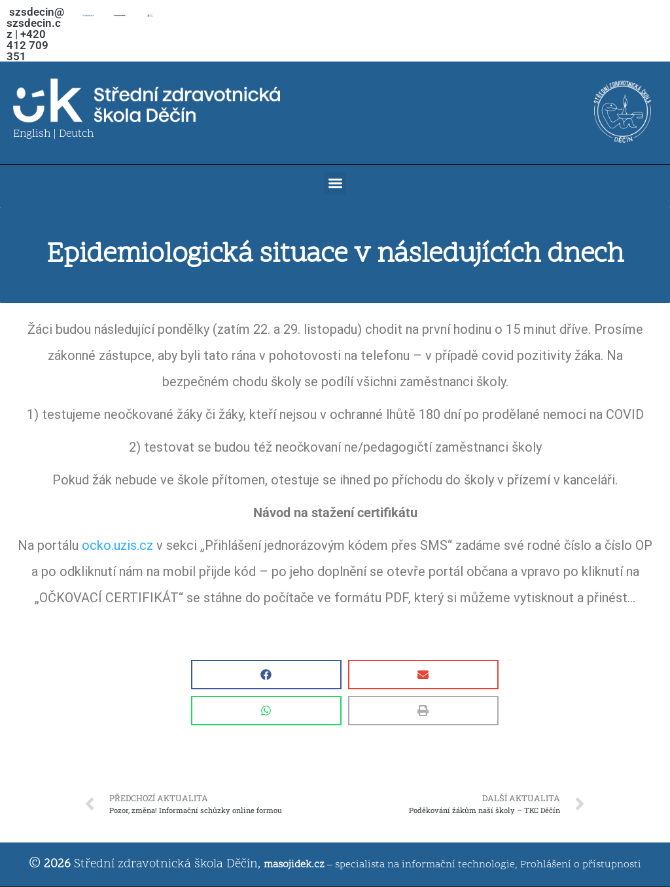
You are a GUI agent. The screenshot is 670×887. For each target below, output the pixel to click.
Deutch (76, 134)
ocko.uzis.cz (117, 545)
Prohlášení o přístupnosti (580, 865)
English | (36, 134)
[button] (335, 183)
